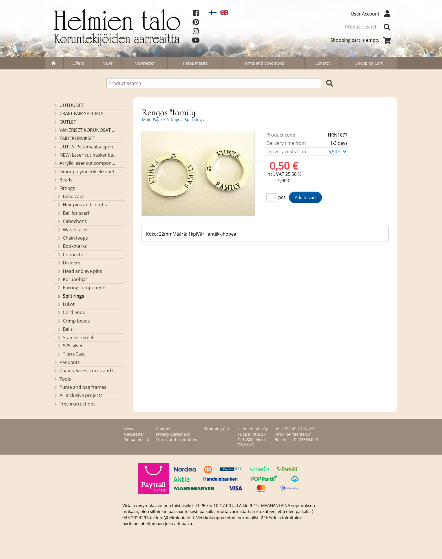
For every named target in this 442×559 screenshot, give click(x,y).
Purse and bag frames (79, 387)
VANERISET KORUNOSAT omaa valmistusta (85, 130)
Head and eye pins (79, 271)
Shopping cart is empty (361, 40)
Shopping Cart (369, 63)
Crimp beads (73, 321)
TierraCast (71, 354)
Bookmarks (72, 246)
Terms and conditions (263, 63)
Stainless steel (75, 337)
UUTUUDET (68, 105)
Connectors (72, 254)
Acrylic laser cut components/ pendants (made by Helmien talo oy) (85, 163)
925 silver (70, 346)
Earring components (82, 287)
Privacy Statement (173, 434)
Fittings (64, 188)
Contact (322, 63)
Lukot (66, 304)
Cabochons (72, 221)
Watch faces (73, 230)
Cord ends (71, 312)
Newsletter (144, 63)
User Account (372, 14)
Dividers (68, 263)
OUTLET (64, 122)
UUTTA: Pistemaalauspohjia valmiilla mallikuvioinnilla (85, 147)
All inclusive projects (78, 395)
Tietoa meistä (195, 63)
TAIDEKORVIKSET (74, 138)
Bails (65, 329)
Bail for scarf (73, 213)
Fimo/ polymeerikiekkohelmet (85, 171)
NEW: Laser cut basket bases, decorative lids (85, 155)
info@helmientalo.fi (293, 434)
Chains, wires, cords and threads (85, 370)
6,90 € (338, 151)
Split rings (70, 296)
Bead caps (71, 196)
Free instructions (74, 404)
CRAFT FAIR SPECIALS (78, 113)
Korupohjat (72, 279)
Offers (78, 63)
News (107, 63)
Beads (62, 180)
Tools (62, 379)
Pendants (66, 362)
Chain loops (72, 238)
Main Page (152, 119)
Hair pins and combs (82, 204)
